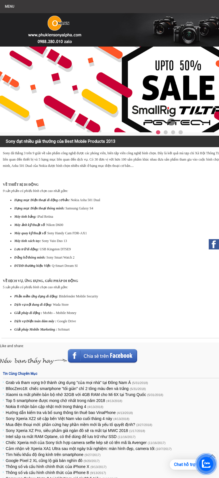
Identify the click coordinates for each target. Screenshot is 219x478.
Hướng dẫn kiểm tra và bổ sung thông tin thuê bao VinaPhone (69, 412)
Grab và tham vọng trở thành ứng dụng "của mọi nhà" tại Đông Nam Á (77, 382)
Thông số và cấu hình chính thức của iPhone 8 (56, 472)
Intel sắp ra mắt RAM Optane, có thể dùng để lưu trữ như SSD (70, 436)
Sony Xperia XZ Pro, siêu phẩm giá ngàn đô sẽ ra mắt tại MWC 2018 (75, 430)
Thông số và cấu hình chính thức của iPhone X (56, 466)
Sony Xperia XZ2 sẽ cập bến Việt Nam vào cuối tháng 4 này (67, 418)
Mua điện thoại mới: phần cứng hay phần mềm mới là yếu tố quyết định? (79, 424)
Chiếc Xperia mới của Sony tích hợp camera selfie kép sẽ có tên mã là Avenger (85, 442)
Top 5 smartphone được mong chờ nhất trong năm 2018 (64, 400)
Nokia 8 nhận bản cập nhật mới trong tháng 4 (54, 406)
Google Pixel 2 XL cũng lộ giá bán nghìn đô (53, 460)
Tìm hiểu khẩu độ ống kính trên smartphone (53, 454)
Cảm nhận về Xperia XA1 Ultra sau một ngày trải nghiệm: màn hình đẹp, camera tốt (89, 448)
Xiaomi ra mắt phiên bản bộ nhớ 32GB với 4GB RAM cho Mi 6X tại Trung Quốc (84, 394)
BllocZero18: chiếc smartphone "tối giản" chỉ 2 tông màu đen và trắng (76, 388)
